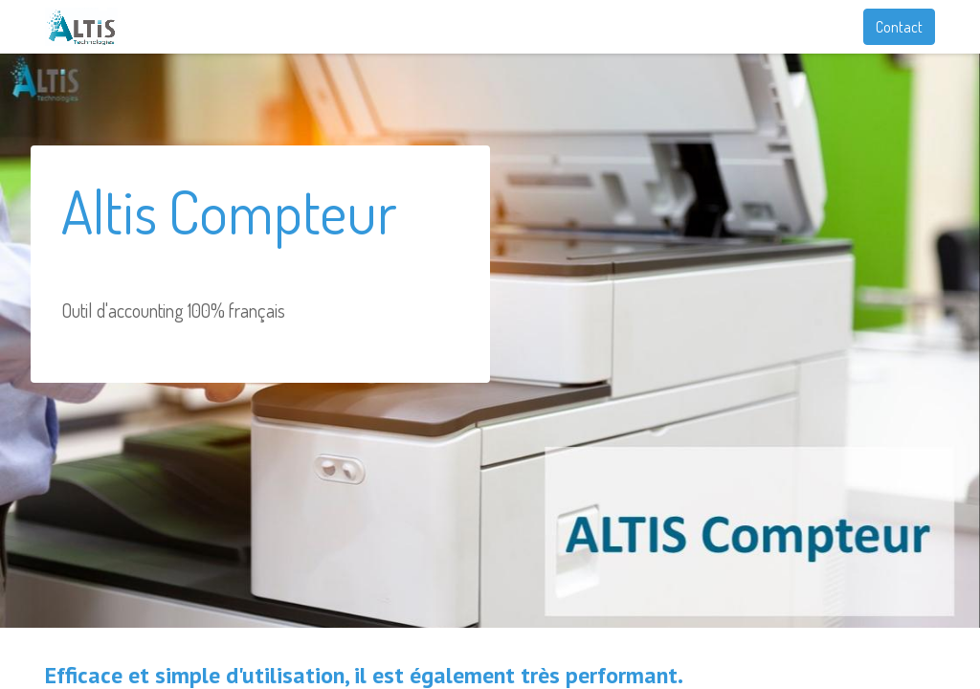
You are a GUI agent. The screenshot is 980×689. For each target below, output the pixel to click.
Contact (899, 26)
